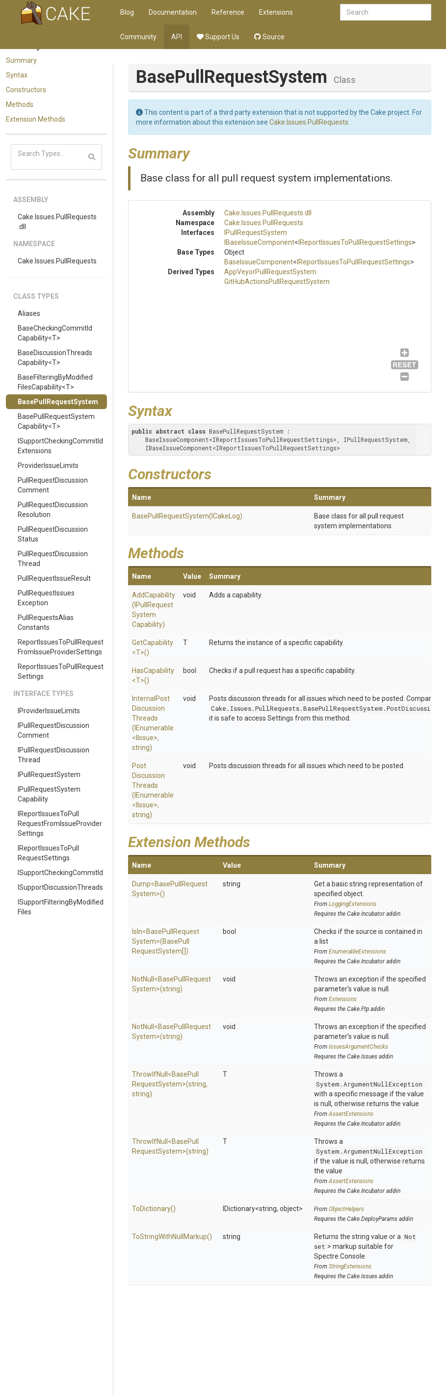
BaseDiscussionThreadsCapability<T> (55, 357)
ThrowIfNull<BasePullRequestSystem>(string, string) (170, 1084)
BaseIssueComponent (258, 262)
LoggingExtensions (352, 904)
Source (269, 37)
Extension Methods (35, 119)
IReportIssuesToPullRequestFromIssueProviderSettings (60, 823)
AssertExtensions (351, 1114)
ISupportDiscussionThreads (60, 887)
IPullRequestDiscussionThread (53, 755)
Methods (19, 104)
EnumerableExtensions (357, 951)
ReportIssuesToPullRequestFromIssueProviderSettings (61, 647)
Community (138, 37)
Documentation (173, 12)
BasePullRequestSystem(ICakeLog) (187, 516)
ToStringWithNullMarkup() (172, 1236)
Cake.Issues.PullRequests (57, 261)
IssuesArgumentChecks (358, 1046)
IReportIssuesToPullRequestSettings (48, 853)
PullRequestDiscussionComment (53, 485)
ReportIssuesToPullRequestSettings (61, 671)
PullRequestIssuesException (46, 598)
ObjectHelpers (346, 1209)
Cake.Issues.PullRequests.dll (57, 222)
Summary (21, 60)
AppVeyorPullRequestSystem (270, 272)
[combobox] (385, 12)
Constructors (26, 90)
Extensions (276, 12)
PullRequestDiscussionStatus (53, 534)
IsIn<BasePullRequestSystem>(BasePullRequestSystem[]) (165, 941)
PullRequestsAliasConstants (46, 622)
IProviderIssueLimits (49, 711)
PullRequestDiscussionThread (53, 559)
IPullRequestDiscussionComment (53, 730)
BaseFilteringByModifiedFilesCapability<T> (55, 382)
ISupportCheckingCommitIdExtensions (60, 446)
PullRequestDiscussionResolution (53, 509)
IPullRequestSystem (49, 774)
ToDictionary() (154, 1209)
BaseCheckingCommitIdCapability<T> (55, 333)
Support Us (218, 37)
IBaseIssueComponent (259, 242)
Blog (127, 12)
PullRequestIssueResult (54, 578)
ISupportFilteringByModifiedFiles (61, 907)
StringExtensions (350, 1266)
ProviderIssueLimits (48, 465)
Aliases (29, 313)
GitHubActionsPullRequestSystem (277, 281)
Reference (227, 12)
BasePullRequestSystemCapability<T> (56, 421)
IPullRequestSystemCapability (49, 794)
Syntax (16, 75)
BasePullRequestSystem (58, 402)
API (176, 37)
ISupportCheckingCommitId (60, 873)
